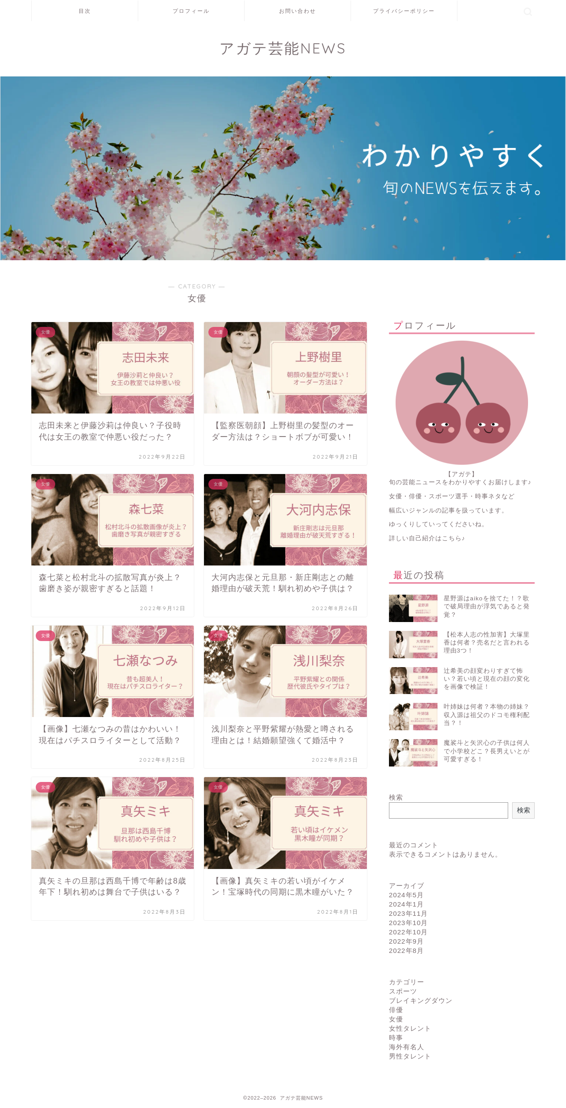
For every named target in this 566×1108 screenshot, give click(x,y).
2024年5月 (406, 895)
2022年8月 (406, 950)
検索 (396, 797)
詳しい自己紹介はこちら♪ (427, 538)
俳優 (396, 1009)
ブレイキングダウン (421, 1000)
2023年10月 (408, 922)
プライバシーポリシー (404, 11)
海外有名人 (406, 1047)
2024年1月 (406, 904)
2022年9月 (406, 941)
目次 (85, 11)
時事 (396, 1037)
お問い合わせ (297, 11)
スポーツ (403, 991)
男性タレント (410, 1056)
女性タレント (410, 1028)
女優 (396, 1019)
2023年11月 (408, 913)
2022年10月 (408, 932)
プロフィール (191, 11)
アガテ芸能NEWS (283, 48)
